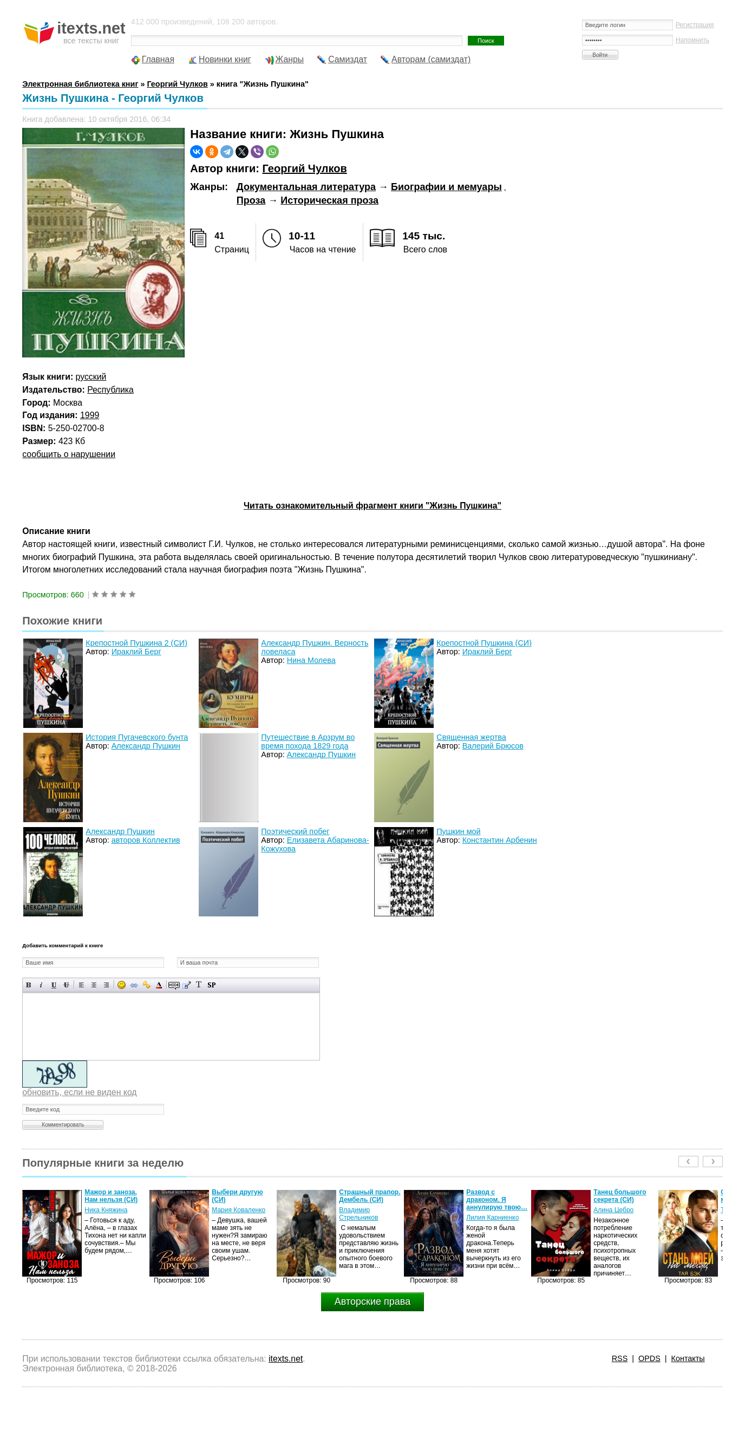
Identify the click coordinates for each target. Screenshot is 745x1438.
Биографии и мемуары (446, 186)
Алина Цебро (613, 1210)
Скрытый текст (174, 985)
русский (91, 376)
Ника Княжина (105, 1210)
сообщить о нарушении (68, 454)
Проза (251, 200)
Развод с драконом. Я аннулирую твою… (496, 1199)
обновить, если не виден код (79, 1092)
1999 (89, 415)
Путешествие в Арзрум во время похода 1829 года (308, 741)
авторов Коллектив (146, 840)
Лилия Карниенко (492, 1217)
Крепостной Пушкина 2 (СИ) (136, 643)
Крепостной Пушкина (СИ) (484, 643)
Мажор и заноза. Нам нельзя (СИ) (111, 1195)
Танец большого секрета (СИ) (619, 1195)
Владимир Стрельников (358, 1213)
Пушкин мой (458, 831)
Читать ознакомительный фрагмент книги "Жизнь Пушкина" (372, 505)
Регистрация (695, 25)
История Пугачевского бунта (137, 737)
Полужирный (29, 985)
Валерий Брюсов (493, 745)
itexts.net (286, 1358)
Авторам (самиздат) (430, 59)
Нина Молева (311, 660)
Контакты (688, 1358)
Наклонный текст (41, 985)
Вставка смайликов (121, 985)
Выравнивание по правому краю (106, 985)
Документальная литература (306, 186)
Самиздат (347, 59)
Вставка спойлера (211, 985)
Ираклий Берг (136, 651)
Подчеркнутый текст (54, 985)
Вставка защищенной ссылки (146, 985)
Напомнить (692, 40)
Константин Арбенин (499, 840)
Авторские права (372, 1301)
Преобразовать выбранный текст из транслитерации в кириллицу (199, 985)
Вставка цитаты (186, 985)
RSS (620, 1358)
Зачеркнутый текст (66, 985)
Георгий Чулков (305, 168)
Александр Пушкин (146, 745)
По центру (94, 985)
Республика (110, 389)
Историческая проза (329, 200)
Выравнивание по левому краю (81, 985)
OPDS (649, 1358)
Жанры (290, 59)
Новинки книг (225, 59)
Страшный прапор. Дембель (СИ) (369, 1195)
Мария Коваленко (238, 1210)
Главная (158, 59)
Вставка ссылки (134, 985)
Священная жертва (471, 737)
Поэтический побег (295, 831)
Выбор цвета (159, 985)
